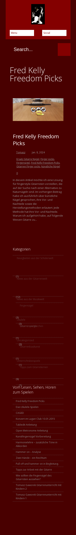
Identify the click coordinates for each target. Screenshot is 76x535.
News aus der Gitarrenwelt (32, 278)
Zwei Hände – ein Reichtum (31, 458)
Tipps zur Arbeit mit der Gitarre (34, 469)
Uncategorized (25, 340)
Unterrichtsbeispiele (28, 361)
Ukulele (21, 319)
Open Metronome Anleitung (32, 430)
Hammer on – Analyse (28, 452)
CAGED (20, 413)
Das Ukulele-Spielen (27, 407)
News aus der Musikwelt (30, 299)
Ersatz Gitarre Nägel (27, 159)
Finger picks (47, 159)
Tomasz (20, 152)
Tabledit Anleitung (26, 424)
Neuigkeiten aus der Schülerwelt (35, 258)
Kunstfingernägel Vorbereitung (33, 436)
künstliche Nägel (50, 166)
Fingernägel (23, 163)
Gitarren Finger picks (28, 166)
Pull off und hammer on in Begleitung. (37, 463)
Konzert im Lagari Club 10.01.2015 (35, 419)
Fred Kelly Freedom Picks (36, 140)
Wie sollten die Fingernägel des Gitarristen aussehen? (33, 477)
